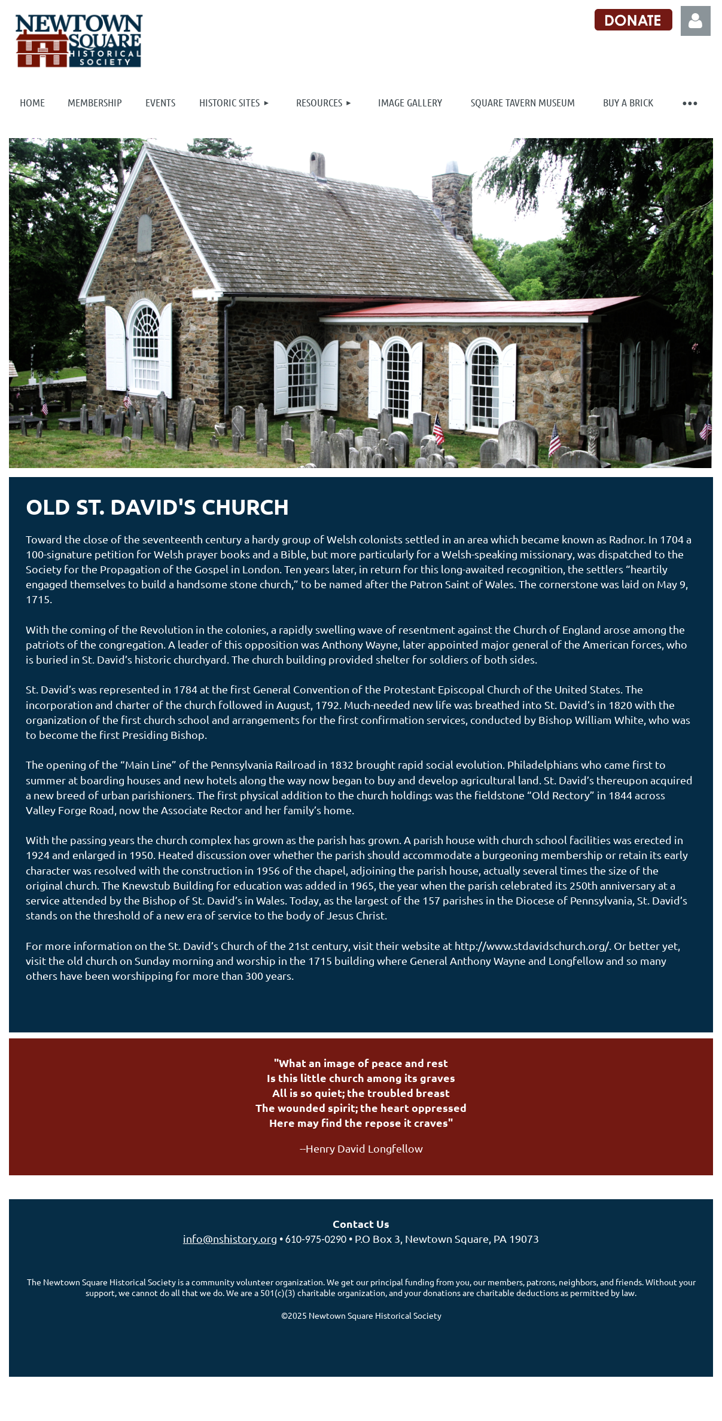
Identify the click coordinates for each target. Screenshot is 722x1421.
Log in (696, 21)
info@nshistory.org (230, 1238)
